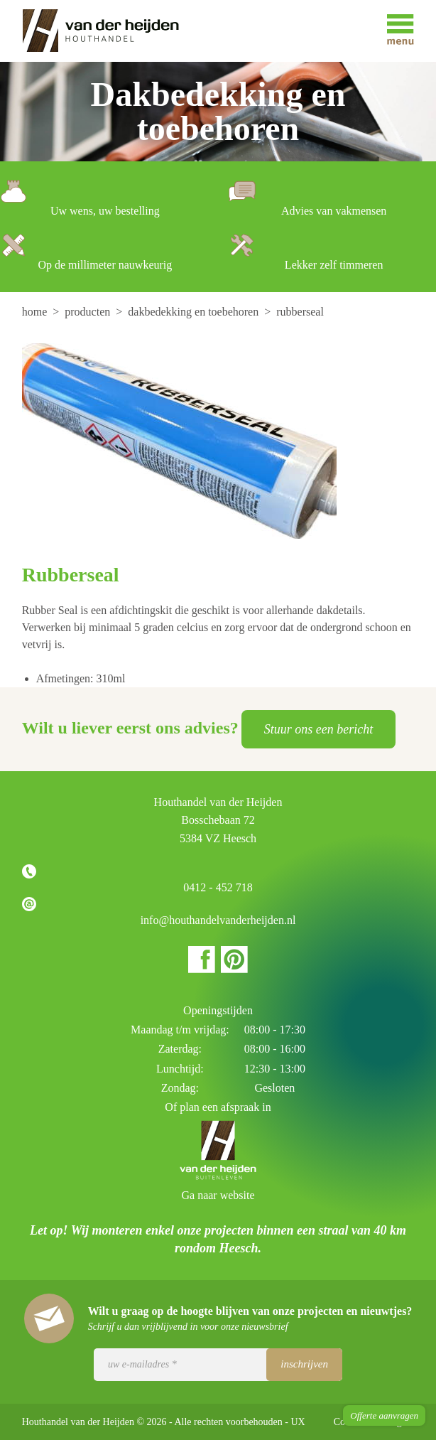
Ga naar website (217, 1195)
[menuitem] (36, 312)
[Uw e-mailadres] (218, 1364)
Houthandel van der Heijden (111, 31)
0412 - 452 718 (217, 887)
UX (298, 1422)
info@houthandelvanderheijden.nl (218, 920)
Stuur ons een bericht (318, 729)
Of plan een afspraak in (218, 1107)
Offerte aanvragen (384, 1415)
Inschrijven (304, 1364)
